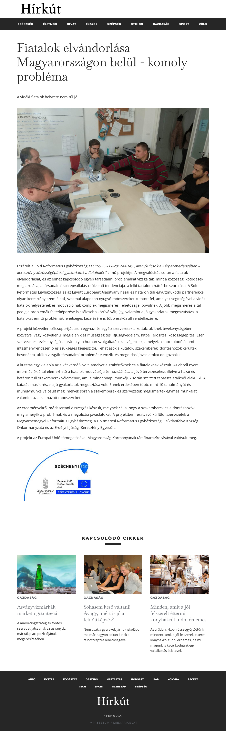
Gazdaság (27, 598)
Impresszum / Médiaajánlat (113, 722)
